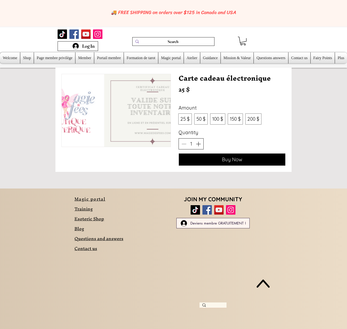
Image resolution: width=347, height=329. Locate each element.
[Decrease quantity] (183, 144)
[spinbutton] (191, 143)
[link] (243, 41)
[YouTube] (86, 34)
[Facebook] (74, 34)
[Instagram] (97, 34)
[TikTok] (62, 34)
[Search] (173, 41)
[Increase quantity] (198, 144)
